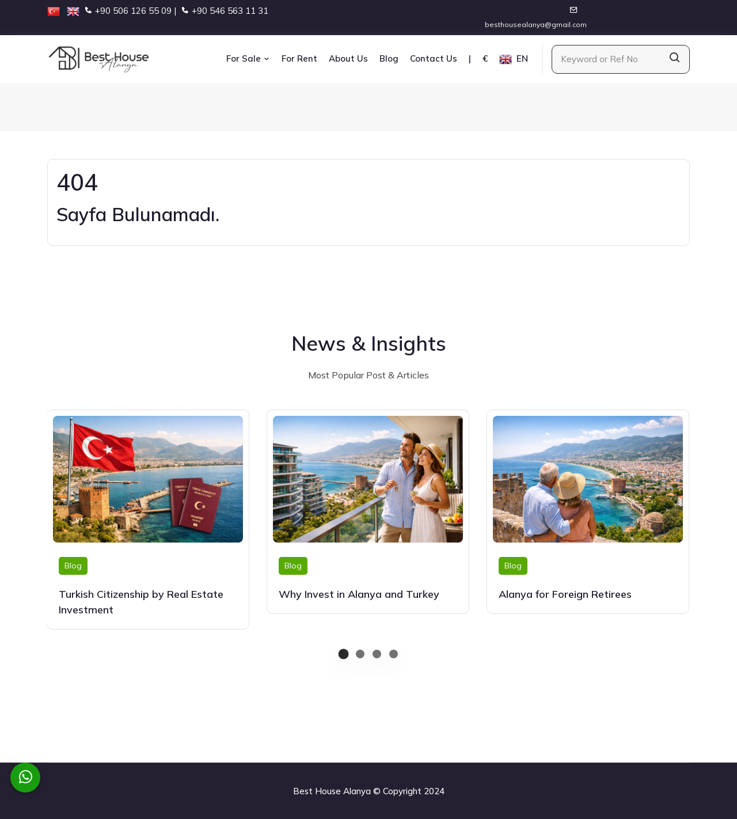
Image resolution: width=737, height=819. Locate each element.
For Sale (248, 58)
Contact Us (433, 58)
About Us (348, 58)
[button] (343, 654)
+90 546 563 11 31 (230, 10)
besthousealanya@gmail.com (536, 24)
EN (513, 59)
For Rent (299, 58)
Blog (388, 58)
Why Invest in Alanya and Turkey (359, 594)
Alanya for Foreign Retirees (565, 594)
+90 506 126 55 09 (133, 10)
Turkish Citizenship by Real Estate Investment (141, 601)
